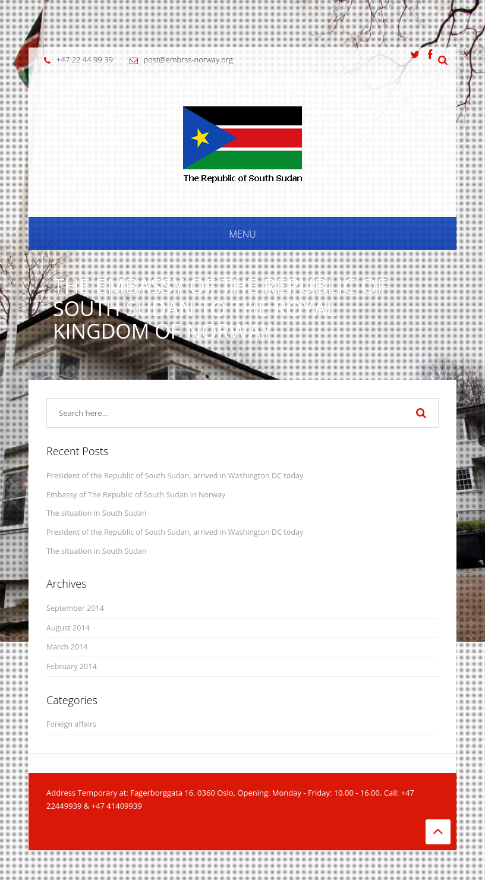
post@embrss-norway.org (188, 59)
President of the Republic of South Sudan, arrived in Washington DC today (174, 476)
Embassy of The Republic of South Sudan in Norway (135, 495)
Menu (242, 234)
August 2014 (68, 628)
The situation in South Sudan (96, 513)
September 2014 (75, 608)
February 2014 (71, 666)
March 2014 (66, 647)
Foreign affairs (71, 724)
